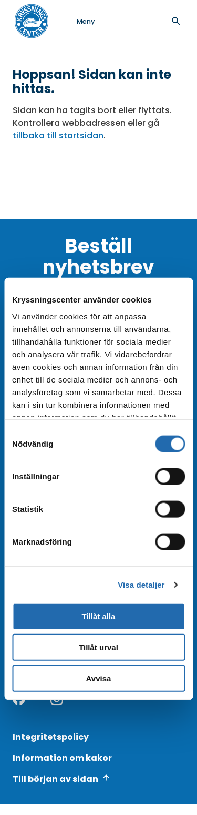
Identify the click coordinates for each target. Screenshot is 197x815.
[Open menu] (75, 21)
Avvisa (98, 678)
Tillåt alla (99, 616)
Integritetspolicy (51, 737)
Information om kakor (62, 758)
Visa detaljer (141, 584)
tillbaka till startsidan (58, 135)
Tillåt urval (98, 647)
